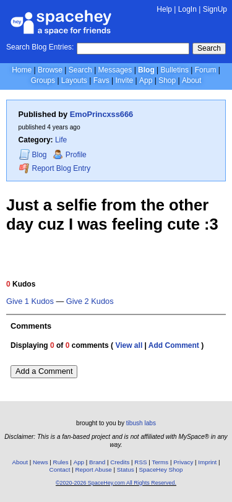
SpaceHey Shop (161, 469)
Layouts (74, 80)
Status (125, 469)
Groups (43, 80)
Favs (101, 80)
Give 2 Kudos (90, 301)
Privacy (183, 462)
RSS (140, 462)
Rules (61, 462)
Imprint (207, 462)
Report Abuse (93, 469)
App (145, 80)
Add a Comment (43, 371)
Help (164, 9)
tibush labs (141, 423)
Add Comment (173, 345)
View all (128, 345)
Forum (206, 70)
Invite (124, 80)
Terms (160, 462)
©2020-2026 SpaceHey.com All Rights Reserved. (116, 483)
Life (61, 140)
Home (22, 70)
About (191, 80)
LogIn (187, 9)
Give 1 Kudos (30, 301)
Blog (146, 70)
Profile (70, 154)
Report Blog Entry (54, 168)
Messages (115, 70)
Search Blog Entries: (40, 47)
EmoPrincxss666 (101, 114)
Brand (97, 462)
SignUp (215, 9)
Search (209, 48)
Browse (50, 70)
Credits (119, 462)
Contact (60, 469)
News (40, 462)
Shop (167, 80)
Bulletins (175, 70)
